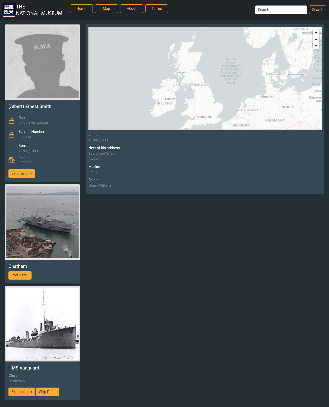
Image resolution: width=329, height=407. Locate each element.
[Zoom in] (316, 32)
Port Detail (20, 275)
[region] (205, 78)
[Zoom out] (316, 39)
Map (106, 8)
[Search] (281, 9)
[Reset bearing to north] (316, 46)
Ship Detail (47, 392)
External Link (21, 173)
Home (81, 8)
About (132, 8)
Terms (157, 8)
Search (317, 10)
